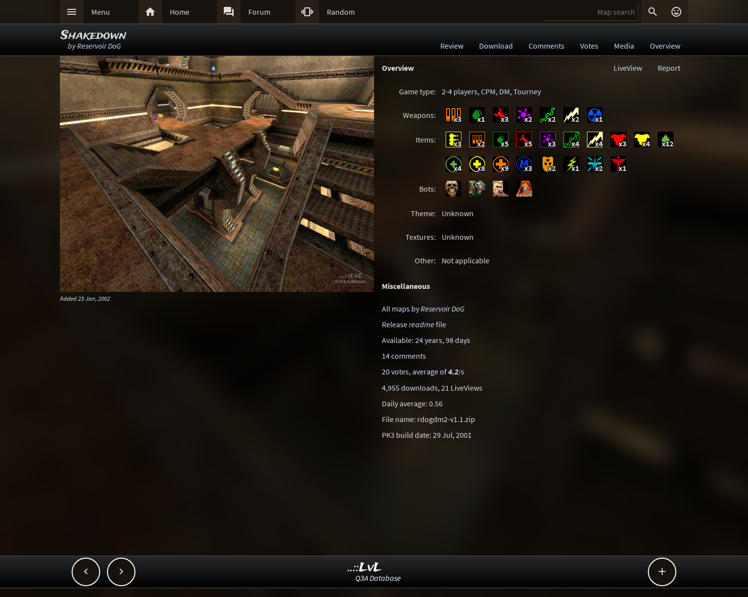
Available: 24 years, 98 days (426, 340)
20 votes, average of (423, 371)
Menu (100, 12)
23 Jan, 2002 (94, 298)
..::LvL (364, 567)
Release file (414, 324)
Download (496, 46)
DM (504, 91)
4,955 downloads (410, 388)
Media (624, 46)
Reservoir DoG (99, 46)
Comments (546, 46)
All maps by (423, 308)
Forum (259, 12)
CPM (488, 91)
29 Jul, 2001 (452, 435)
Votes (589, 46)
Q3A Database (378, 578)
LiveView (628, 68)
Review (451, 46)
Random (341, 12)
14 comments (404, 356)
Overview (665, 46)
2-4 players (460, 91)
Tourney (527, 91)
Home (179, 12)
